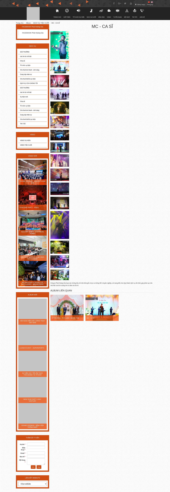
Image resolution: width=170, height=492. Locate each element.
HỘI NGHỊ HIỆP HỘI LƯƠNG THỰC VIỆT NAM (32, 321)
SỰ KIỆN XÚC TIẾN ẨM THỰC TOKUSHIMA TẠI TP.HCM (32, 374)
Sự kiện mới (24, 97)
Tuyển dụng (117, 13)
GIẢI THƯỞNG (24, 52)
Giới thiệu (67, 13)
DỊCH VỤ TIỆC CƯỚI (41, 23)
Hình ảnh (101, 13)
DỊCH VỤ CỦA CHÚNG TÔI (29, 83)
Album (28, 23)
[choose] (32, 484)
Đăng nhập (141, 4)
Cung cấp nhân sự (26, 74)
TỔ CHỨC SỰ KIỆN (78, 13)
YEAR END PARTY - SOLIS (29, 207)
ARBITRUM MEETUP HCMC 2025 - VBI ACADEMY (32, 258)
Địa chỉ (22, 456)
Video (109, 13)
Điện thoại (23, 449)
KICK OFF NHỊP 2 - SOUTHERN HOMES (32, 232)
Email (23, 453)
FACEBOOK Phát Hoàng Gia (33, 33)
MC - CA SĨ (55, 23)
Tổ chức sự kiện (25, 65)
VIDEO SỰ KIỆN (25, 140)
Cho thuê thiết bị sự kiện (28, 79)
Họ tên (22, 444)
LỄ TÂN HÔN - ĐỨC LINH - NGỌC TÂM (65, 318)
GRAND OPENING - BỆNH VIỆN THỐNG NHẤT (32, 426)
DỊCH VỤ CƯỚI (91, 13)
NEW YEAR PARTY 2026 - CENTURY (32, 400)
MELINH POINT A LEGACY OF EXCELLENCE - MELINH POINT (32, 283)
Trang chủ (19, 23)
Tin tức (134, 13)
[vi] (148, 2)
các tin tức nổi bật (25, 56)
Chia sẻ (22, 61)
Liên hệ (142, 13)
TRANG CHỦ (57, 13)
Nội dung (22, 461)
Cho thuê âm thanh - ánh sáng (29, 70)
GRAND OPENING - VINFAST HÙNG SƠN (32, 182)
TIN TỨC (23, 124)
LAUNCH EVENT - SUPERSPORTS (31, 348)
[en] (151, 2)
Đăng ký (150, 4)
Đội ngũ (127, 13)
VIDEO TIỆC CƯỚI (26, 145)
